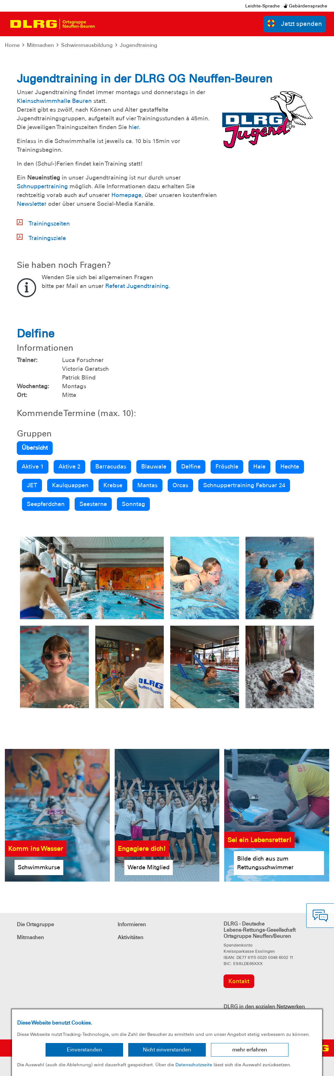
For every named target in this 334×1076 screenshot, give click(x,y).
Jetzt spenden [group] (294, 23)
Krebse (112, 485)
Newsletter (32, 203)
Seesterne (93, 504)
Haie (259, 466)
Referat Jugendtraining (137, 286)
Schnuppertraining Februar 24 (244, 485)
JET (32, 485)
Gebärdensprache (305, 5)
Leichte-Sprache (262, 5)
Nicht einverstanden (167, 1050)
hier (134, 127)
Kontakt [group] (238, 981)
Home (12, 45)
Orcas (180, 485)
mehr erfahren (249, 1050)
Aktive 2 (69, 466)
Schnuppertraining (42, 186)
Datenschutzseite (193, 1065)
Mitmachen (40, 45)
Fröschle (226, 466)
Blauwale (153, 466)
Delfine (191, 466)
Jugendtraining (138, 45)
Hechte (289, 466)
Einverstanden (84, 1050)
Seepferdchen (46, 504)
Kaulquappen (70, 485)
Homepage (126, 195)
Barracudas (110, 466)
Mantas (147, 485)
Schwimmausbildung (87, 45)
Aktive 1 (33, 466)
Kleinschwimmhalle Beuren (54, 100)
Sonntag (133, 504)
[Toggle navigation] (105, 24)
